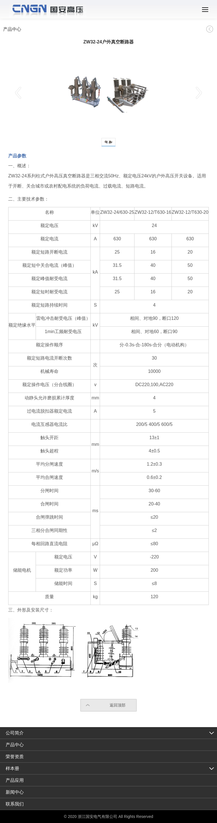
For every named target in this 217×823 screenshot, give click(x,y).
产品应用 (15, 780)
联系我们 (15, 804)
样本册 (12, 768)
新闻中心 (15, 792)
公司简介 (15, 732)
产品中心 (15, 744)
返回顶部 (117, 705)
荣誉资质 (15, 756)
